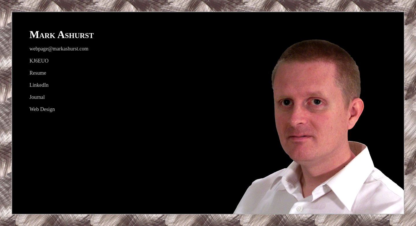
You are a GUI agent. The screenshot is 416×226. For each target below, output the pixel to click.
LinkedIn (39, 85)
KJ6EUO (39, 61)
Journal (37, 97)
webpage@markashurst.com (58, 49)
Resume (37, 73)
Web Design (42, 109)
